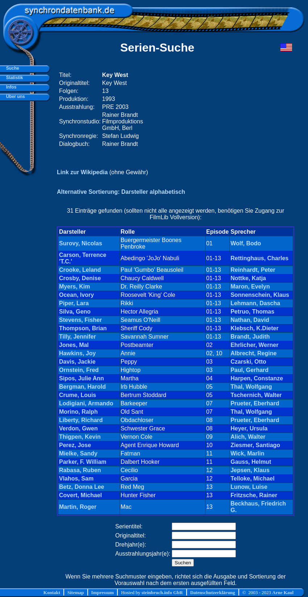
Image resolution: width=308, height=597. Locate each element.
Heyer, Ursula (248, 428)
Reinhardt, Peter (252, 270)
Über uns (14, 96)
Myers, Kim (74, 286)
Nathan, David (249, 320)
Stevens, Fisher (80, 320)
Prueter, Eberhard (254, 403)
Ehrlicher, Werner (254, 345)
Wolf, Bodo (245, 243)
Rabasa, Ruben (80, 470)
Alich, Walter (247, 437)
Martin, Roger (77, 507)
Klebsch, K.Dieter (254, 328)
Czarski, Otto (248, 362)
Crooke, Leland (80, 270)
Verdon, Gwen (78, 428)
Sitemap (75, 592)
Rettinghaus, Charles (259, 258)
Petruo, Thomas (252, 311)
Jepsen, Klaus (250, 470)
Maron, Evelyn (250, 286)
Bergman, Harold (82, 387)
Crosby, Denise (80, 278)
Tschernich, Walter (256, 395)
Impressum (102, 592)
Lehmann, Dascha (255, 303)
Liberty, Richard (81, 420)
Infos (10, 87)
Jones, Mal (74, 345)
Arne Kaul (283, 592)
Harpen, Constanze (256, 378)
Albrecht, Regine (253, 353)
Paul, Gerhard (249, 370)
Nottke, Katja (248, 278)
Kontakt (51, 592)
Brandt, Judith (250, 337)
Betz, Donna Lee (81, 487)
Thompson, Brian (83, 328)
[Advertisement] (204, 109)
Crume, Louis (77, 395)
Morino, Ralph (78, 412)
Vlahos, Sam (76, 478)
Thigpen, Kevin (80, 437)
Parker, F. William (83, 462)
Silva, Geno (75, 311)
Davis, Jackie (77, 362)
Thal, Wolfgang (251, 387)
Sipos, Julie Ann (81, 378)
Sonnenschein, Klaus (259, 295)
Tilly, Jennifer (77, 337)
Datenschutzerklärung (212, 592)
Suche (11, 68)
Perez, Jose (75, 445)
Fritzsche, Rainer (253, 495)
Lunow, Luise (248, 487)
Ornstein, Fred (79, 370)
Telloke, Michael (252, 478)
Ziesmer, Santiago (255, 445)
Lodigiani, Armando (86, 403)
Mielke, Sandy (78, 453)
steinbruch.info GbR (162, 592)
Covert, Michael (80, 495)
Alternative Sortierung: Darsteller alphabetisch (121, 192)
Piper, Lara (74, 303)
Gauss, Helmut (250, 462)
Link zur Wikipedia (82, 172)
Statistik (13, 77)
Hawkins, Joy (77, 353)
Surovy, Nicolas (80, 243)
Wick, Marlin (247, 453)
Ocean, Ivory (76, 295)
